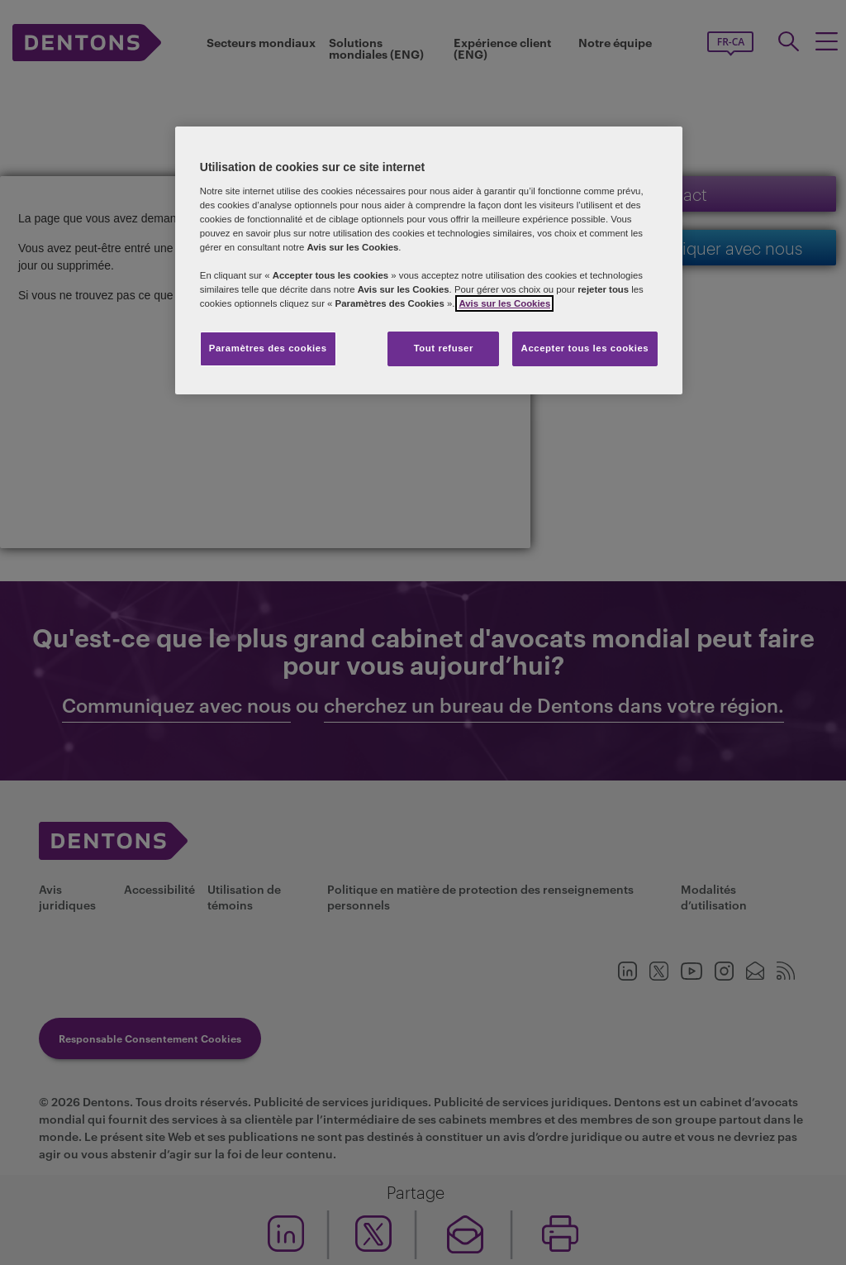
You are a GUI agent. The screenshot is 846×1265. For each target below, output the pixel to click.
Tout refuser (443, 348)
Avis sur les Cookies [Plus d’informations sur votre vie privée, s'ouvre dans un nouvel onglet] (504, 303)
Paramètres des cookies (268, 348)
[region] (428, 260)
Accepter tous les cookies (585, 348)
